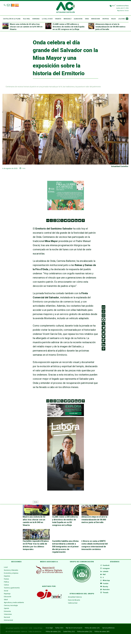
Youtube (106, 584)
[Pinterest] (83, 220)
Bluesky (106, 588)
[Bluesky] (72, 220)
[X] (61, 220)
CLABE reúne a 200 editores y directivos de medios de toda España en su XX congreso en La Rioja (68, 26)
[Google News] (47, 220)
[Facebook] (58, 220)
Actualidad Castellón (119, 166)
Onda (35, 502)
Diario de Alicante (74, 594)
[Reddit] (79, 220)
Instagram (107, 564)
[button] (4, 5)
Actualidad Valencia (75, 591)
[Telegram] (65, 220)
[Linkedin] (76, 220)
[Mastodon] (69, 220)
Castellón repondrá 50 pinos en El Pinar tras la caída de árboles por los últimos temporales (35, 542)
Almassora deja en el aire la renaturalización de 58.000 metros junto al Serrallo (110, 26)
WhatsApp (107, 580)
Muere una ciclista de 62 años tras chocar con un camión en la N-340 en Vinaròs (26, 26)
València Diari (72, 597)
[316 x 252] (65, 195)
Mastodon (107, 592)
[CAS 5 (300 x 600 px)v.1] (65, 454)
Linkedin (106, 568)
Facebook (107, 560)
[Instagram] (54, 220)
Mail (105, 572)
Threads (106, 596)
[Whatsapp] (51, 220)
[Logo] (65, 7)
